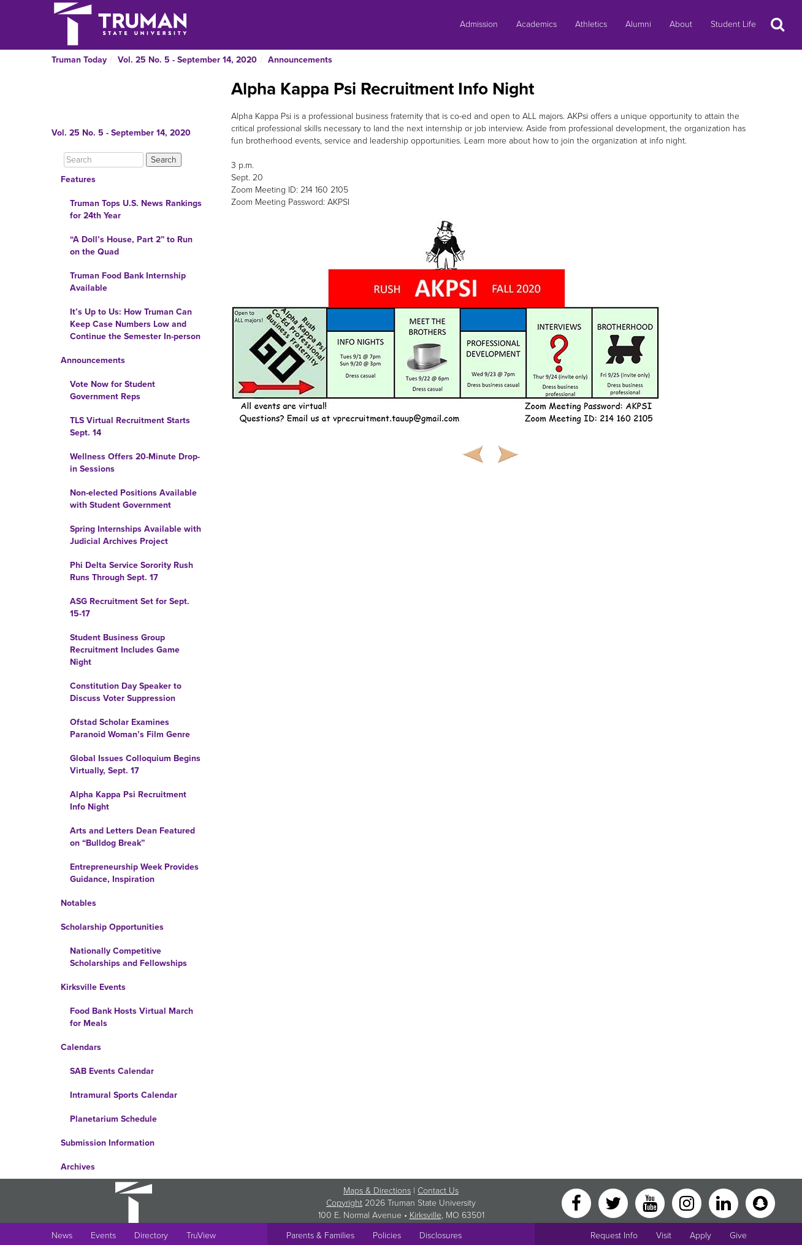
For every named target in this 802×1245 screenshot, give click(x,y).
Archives (78, 1167)
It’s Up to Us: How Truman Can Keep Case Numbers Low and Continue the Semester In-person (135, 324)
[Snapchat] (760, 1202)
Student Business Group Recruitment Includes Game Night (125, 649)
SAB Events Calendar (112, 1071)
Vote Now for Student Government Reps (112, 390)
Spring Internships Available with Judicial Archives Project (135, 535)
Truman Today (79, 60)
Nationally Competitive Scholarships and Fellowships (128, 957)
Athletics (591, 24)
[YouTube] (651, 1202)
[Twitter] (614, 1202)
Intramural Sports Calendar (123, 1095)
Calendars (81, 1047)
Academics (536, 24)
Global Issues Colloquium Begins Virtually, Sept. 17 (135, 764)
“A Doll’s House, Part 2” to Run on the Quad (131, 245)
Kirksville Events (93, 987)
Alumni (638, 24)
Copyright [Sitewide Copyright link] (344, 1203)
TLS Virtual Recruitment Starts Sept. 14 (130, 426)
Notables (78, 903)
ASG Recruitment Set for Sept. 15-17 (129, 607)
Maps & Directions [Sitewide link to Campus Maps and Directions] (377, 1191)
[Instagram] (688, 1202)
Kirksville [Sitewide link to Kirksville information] (425, 1215)
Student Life (733, 24)
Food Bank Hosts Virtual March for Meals (131, 1017)
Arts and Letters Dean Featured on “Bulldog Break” (132, 837)
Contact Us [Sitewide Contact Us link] (438, 1191)
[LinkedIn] (724, 1202)
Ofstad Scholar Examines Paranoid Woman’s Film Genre (130, 728)
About (681, 24)
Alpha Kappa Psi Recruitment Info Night (128, 800)
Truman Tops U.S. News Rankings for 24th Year (136, 209)
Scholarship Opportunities (112, 927)
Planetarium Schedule (113, 1119)
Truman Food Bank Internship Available (128, 281)
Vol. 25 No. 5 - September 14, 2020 (187, 60)
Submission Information (108, 1143)
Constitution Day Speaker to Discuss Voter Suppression (125, 692)
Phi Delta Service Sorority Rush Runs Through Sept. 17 (131, 571)
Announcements (300, 60)
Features (78, 179)
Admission (479, 24)
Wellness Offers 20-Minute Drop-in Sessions (135, 462)
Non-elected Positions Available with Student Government (133, 499)
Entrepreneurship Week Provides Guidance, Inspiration (134, 873)
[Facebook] (577, 1202)
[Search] (103, 159)
